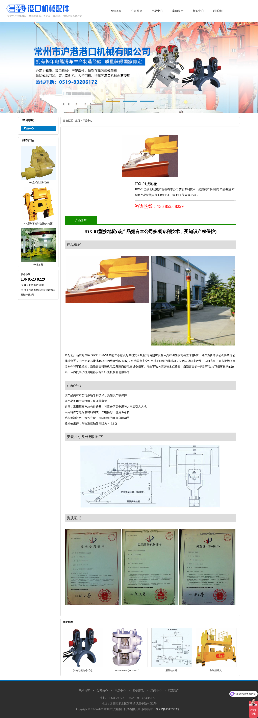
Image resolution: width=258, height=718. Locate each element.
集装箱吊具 (216, 670)
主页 (77, 120)
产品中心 (157, 10)
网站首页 (116, 10)
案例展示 (177, 10)
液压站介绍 (171, 670)
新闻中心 (198, 10)
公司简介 (136, 10)
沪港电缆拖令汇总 (83, 670)
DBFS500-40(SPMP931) (127, 670)
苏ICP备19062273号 (168, 709)
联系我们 (219, 10)
